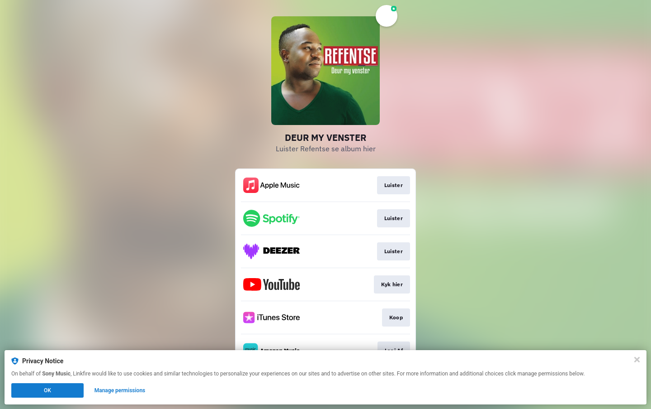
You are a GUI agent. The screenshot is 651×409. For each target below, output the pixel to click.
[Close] (637, 359)
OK (47, 390)
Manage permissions (120, 390)
